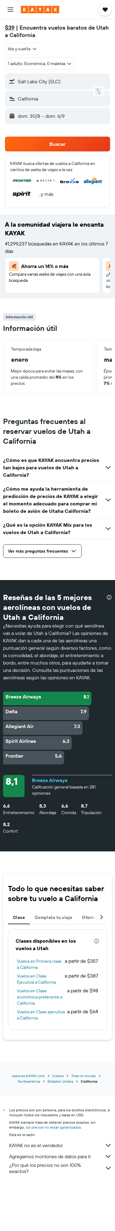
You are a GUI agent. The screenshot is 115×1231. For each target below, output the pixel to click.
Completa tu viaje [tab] (53, 917)
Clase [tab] (19, 917)
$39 (9, 27)
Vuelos (58, 1075)
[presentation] (109, 597)
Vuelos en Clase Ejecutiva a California (36, 979)
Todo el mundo (83, 1075)
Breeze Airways (49, 780)
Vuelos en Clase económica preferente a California (39, 997)
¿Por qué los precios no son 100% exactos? (60, 1168)
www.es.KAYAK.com (28, 1075)
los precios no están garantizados (53, 1127)
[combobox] (22, 49)
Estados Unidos (60, 1081)
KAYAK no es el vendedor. (60, 1145)
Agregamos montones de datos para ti (60, 1156)
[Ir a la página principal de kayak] (40, 9)
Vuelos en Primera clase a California (39, 964)
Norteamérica (29, 1081)
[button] (10, 9)
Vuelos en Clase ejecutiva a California (41, 1015)
